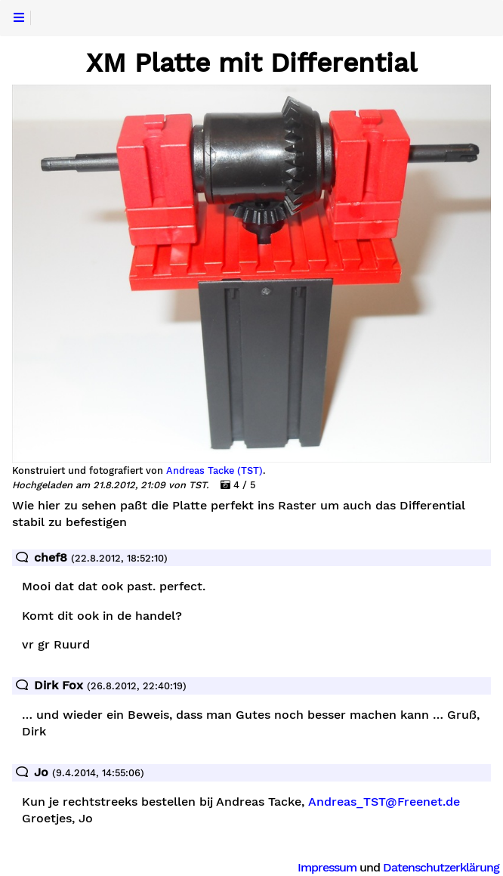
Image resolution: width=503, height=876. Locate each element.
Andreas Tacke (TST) (214, 471)
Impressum (327, 867)
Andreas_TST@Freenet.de (384, 802)
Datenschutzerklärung (441, 867)
